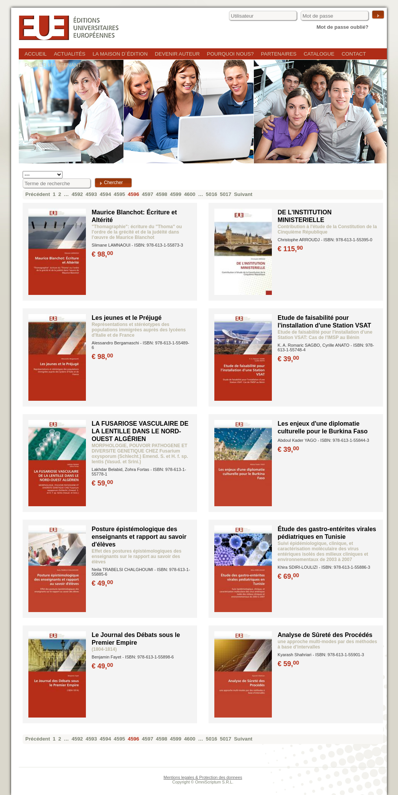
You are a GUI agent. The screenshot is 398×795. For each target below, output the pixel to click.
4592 (77, 194)
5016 (211, 194)
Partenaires (278, 54)
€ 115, (291, 249)
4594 (105, 194)
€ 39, (289, 359)
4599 (175, 194)
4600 (190, 194)
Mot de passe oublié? (342, 27)
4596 (133, 194)
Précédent (37, 194)
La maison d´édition (120, 54)
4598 (162, 194)
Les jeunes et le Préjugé (126, 317)
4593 (91, 194)
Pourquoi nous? (230, 54)
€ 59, (103, 483)
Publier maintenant (53, 65)
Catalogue (319, 54)
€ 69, (289, 576)
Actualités (69, 54)
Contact (354, 54)
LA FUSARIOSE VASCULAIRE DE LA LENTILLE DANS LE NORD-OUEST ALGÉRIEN (140, 431)
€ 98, (103, 254)
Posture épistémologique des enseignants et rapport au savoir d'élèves (139, 537)
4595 (119, 194)
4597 (147, 194)
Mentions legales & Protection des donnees (203, 777)
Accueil (36, 54)
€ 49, (103, 583)
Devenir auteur (177, 54)
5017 (226, 194)
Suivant (243, 194)
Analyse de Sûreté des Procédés (325, 635)
